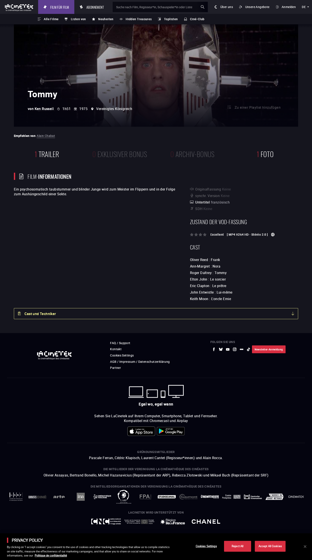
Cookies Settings (206, 546)
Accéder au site (264, 527)
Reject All (237, 546)
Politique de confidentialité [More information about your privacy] (51, 555)
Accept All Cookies (270, 546)
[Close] (305, 546)
